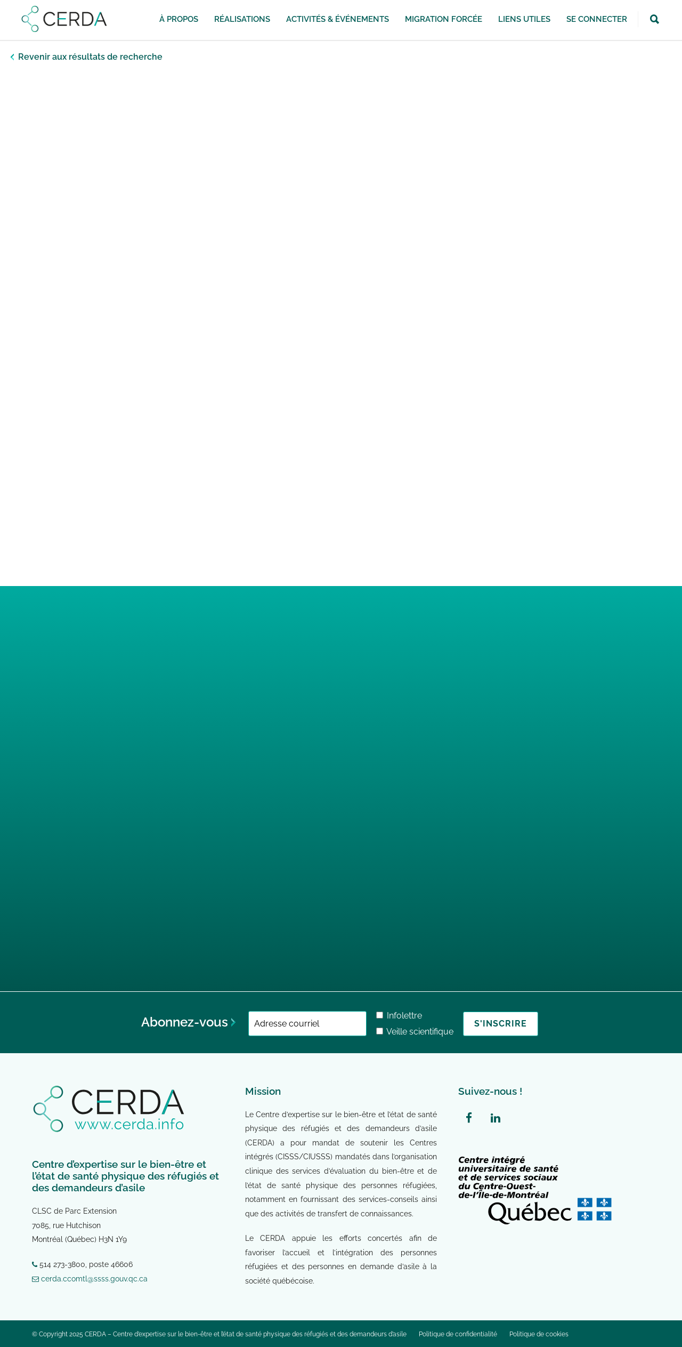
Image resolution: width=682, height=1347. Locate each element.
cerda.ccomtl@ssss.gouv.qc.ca (90, 1278)
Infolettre (399, 1016)
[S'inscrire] (500, 1024)
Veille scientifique (414, 1032)
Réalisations (242, 19)
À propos (178, 19)
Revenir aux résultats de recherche (90, 57)
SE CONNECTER (596, 19)
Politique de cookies (539, 1334)
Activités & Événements (337, 19)
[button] (654, 20)
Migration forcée (443, 19)
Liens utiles (524, 19)
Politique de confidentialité (458, 1334)
